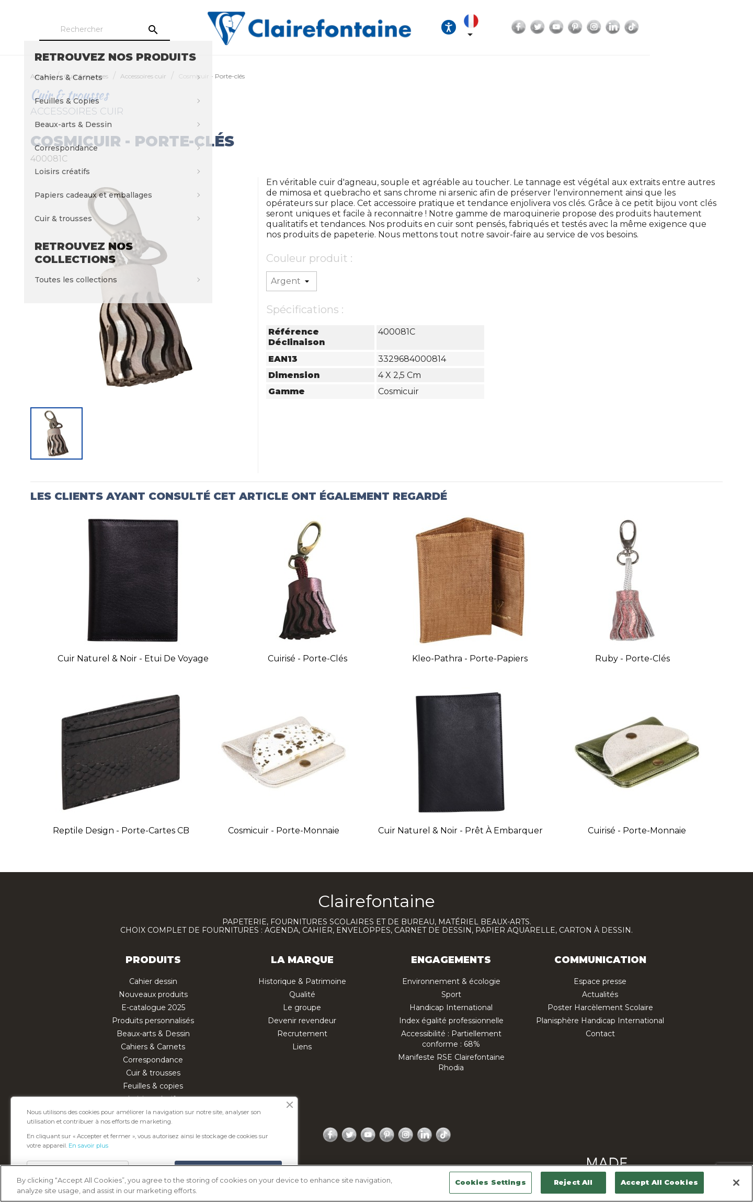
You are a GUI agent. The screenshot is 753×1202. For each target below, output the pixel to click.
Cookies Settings (490, 1182)
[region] (376, 1183)
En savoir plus (88, 1145)
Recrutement (302, 1033)
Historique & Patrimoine (302, 981)
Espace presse (600, 981)
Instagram (683, 27)
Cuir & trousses (153, 1073)
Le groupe (302, 1007)
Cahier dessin (153, 981)
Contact (600, 1033)
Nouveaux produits (153, 994)
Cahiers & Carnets (153, 1046)
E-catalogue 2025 (153, 1007)
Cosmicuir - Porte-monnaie (283, 830)
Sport (451, 994)
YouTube (645, 27)
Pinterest (664, 27)
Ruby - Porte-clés (632, 658)
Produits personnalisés (153, 1020)
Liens (302, 1046)
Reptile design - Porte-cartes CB (121, 830)
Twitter (627, 27)
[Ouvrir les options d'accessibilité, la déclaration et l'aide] (529, 27)
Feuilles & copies (153, 1086)
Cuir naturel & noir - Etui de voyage (133, 658)
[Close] (736, 1182)
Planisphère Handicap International (600, 1020)
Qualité (302, 994)
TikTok (721, 27)
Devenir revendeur (302, 1020)
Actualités (600, 994)
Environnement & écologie (451, 981)
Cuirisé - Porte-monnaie (637, 830)
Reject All (573, 1182)
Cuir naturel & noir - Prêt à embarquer (460, 830)
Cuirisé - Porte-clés (307, 658)
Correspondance (153, 1059)
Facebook (608, 27)
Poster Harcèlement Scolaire (600, 1007)
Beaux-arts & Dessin (153, 1033)
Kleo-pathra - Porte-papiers (470, 658)
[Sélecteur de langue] (561, 27)
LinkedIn (702, 27)
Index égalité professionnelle (451, 1020)
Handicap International (451, 1007)
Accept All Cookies (659, 1182)
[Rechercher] (132, 30)
